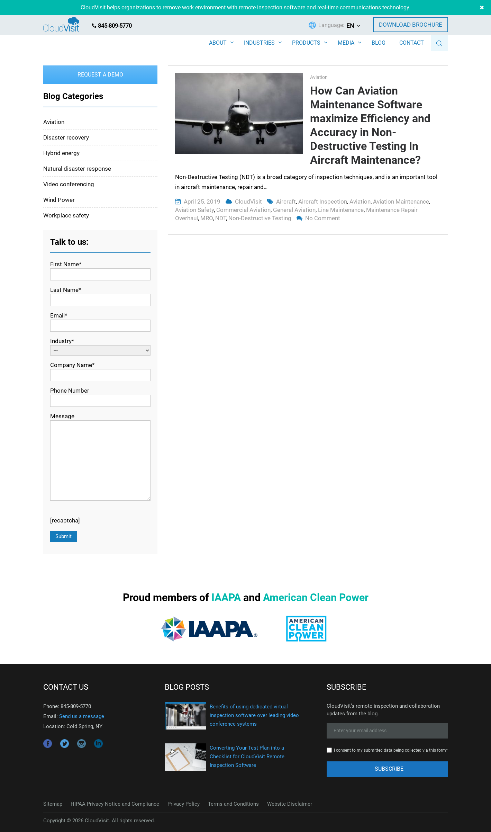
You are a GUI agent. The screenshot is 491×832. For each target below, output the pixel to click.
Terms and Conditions (233, 804)
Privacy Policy (183, 804)
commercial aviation (243, 209)
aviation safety (194, 209)
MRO (206, 218)
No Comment (322, 218)
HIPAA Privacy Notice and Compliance (115, 804)
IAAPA (226, 597)
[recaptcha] (65, 520)
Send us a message (81, 716)
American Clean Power (316, 597)
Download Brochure (410, 24)
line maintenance (341, 209)
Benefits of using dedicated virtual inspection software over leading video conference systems (254, 715)
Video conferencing (68, 184)
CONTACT (411, 42)
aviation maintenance (401, 201)
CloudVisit (248, 201)
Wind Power (59, 199)
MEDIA (346, 42)
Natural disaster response (77, 168)
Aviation (319, 77)
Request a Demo (100, 74)
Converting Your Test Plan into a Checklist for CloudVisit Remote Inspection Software (247, 756)
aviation (360, 201)
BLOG (378, 42)
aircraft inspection (322, 201)
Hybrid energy (61, 153)
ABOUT (218, 42)
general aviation (294, 209)
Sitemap (52, 804)
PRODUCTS (306, 42)
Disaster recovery (66, 137)
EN (350, 25)
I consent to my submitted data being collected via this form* (391, 750)
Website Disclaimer (289, 804)
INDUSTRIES (259, 42)
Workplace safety (66, 215)
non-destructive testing (259, 218)
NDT (220, 218)
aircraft (286, 201)
